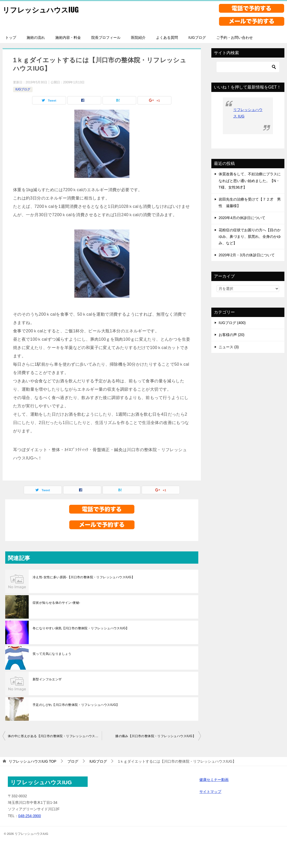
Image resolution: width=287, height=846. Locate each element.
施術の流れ (36, 37)
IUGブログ (197, 37)
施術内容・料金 (68, 37)
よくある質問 (167, 37)
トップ (10, 37)
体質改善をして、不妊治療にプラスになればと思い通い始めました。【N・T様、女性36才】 (250, 180)
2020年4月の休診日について (242, 218)
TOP (32, 761)
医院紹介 (138, 37)
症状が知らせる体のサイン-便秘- (56, 603)
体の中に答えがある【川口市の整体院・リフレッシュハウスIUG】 (55, 736)
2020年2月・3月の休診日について (247, 255)
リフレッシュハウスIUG (45, 9)
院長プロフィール (106, 37)
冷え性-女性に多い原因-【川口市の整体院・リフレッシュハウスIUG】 (84, 577)
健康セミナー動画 (214, 779)
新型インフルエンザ (47, 679)
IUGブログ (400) (232, 323)
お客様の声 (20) (231, 335)
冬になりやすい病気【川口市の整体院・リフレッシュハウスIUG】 (81, 628)
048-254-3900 (29, 816)
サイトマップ (210, 791)
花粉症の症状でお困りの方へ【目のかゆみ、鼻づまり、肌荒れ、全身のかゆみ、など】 (250, 236)
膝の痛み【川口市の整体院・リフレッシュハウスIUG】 (155, 736)
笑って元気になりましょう (52, 654)
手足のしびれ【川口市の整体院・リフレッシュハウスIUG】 (76, 705)
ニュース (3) (229, 347)
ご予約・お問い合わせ (234, 37)
